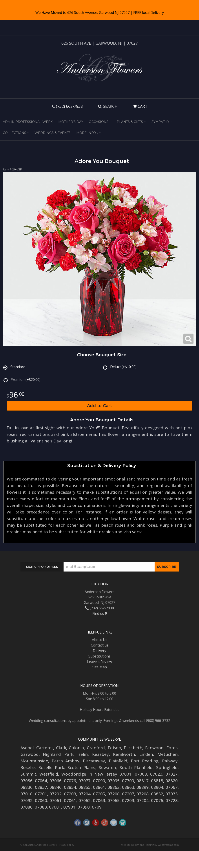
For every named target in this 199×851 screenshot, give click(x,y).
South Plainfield (136, 767)
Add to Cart (99, 405)
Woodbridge (73, 774)
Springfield (167, 767)
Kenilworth (124, 754)
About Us (99, 639)
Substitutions (99, 656)
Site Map (99, 667)
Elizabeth (133, 748)
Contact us (99, 645)
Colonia (76, 748)
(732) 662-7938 (69, 106)
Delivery (99, 650)
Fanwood (154, 748)
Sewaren (107, 767)
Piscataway (94, 761)
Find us (99, 613)
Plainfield (118, 761)
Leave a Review (99, 661)
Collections (14, 133)
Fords (172, 748)
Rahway (170, 761)
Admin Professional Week (28, 122)
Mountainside (34, 761)
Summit (28, 774)
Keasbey (100, 754)
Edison (114, 748)
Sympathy (160, 122)
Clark (61, 748)
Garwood (29, 754)
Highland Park (58, 754)
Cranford (96, 748)
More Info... (87, 133)
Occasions (98, 122)
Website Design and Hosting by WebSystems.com (150, 844)
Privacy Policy (66, 844)
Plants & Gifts (130, 122)
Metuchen (167, 754)
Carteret (44, 748)
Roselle (27, 767)
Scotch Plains (81, 767)
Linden (146, 754)
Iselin (82, 754)
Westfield (48, 774)
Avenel (27, 748)
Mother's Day (70, 122)
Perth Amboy (65, 761)
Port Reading (144, 761)
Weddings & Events (53, 133)
